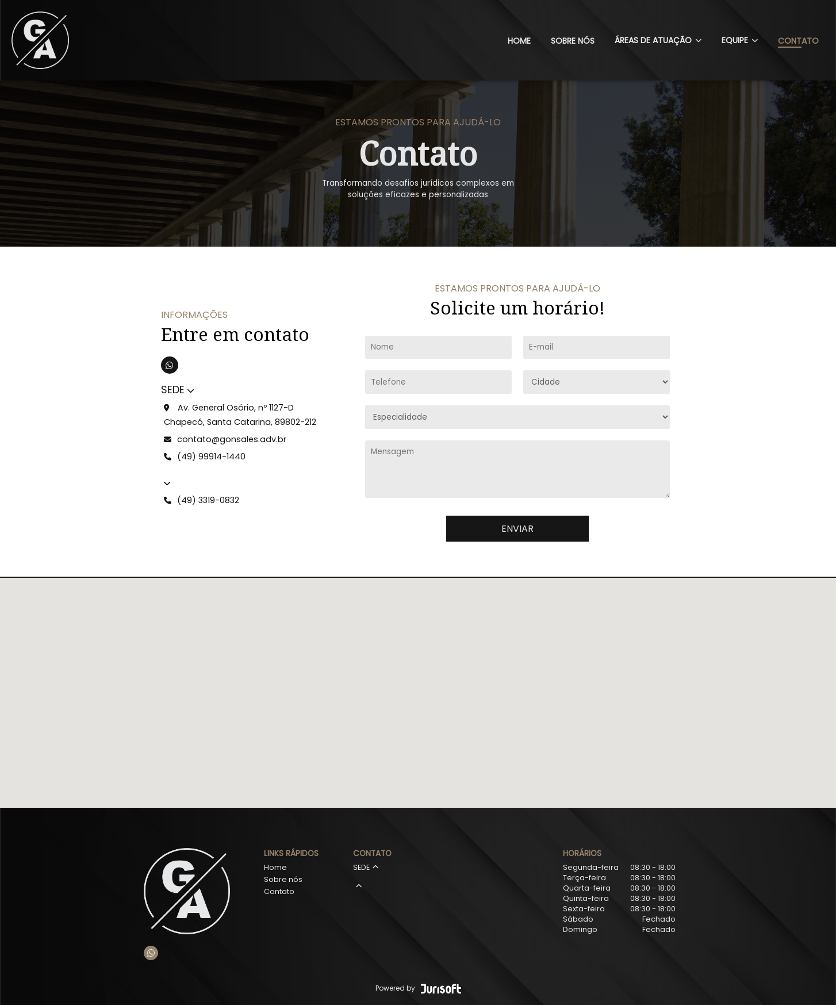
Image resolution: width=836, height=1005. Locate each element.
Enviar (517, 528)
